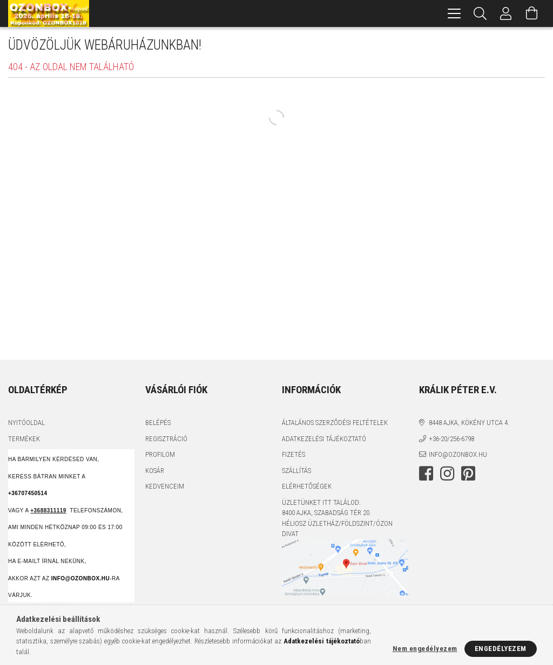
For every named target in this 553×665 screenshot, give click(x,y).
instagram (447, 473)
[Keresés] (480, 13)
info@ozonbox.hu (458, 454)
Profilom (160, 454)
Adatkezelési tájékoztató (324, 439)
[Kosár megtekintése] (532, 13)
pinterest (468, 473)
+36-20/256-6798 (451, 439)
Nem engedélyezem (425, 649)
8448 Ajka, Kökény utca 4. (469, 423)
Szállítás (296, 471)
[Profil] (506, 13)
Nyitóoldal (26, 423)
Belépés (158, 423)
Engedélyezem (501, 649)
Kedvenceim (164, 486)
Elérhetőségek (307, 486)
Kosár (154, 471)
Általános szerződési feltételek (335, 423)
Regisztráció (166, 439)
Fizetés (293, 454)
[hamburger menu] (454, 13)
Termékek (24, 439)
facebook (426, 473)
